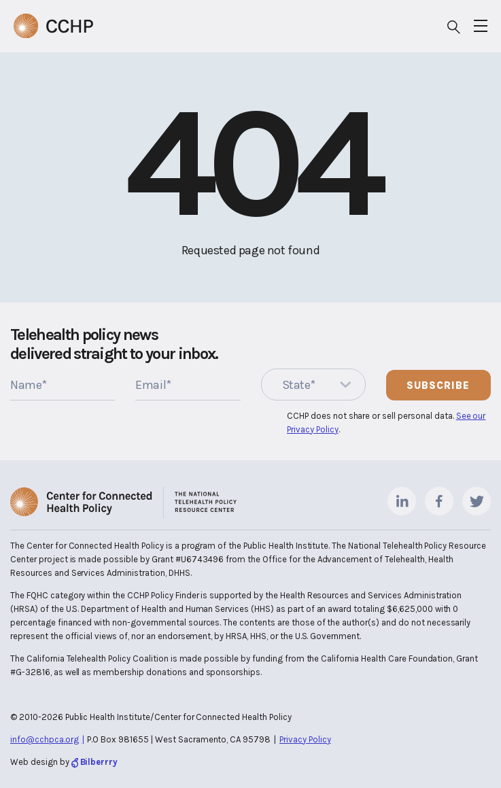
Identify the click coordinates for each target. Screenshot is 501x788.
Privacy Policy (305, 739)
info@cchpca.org (44, 739)
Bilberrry (99, 762)
